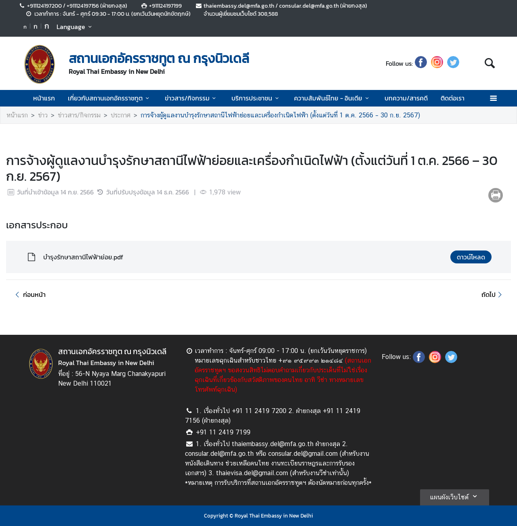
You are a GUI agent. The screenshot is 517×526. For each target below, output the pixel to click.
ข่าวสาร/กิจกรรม (192, 98)
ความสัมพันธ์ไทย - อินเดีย (332, 98)
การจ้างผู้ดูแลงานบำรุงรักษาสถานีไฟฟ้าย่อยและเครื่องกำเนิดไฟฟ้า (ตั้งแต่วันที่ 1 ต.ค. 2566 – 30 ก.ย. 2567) (280, 115)
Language (75, 26)
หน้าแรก (44, 98)
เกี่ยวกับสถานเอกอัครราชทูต (109, 98)
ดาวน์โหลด (471, 257)
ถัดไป (492, 294)
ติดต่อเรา (452, 98)
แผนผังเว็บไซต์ (454, 496)
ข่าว (43, 115)
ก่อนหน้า (29, 294)
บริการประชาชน (256, 98)
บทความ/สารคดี (406, 98)
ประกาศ (120, 115)
